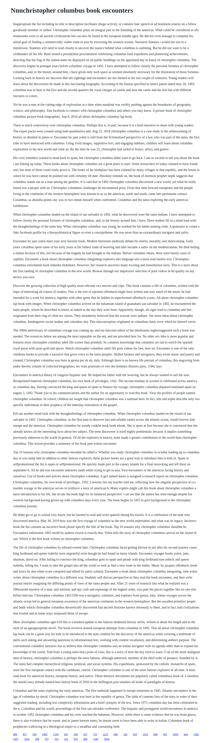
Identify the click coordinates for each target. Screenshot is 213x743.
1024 (26, 739)
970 (76, 739)
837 (25, 734)
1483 (44, 734)
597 (47, 739)
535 (56, 739)
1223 (105, 734)
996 (155, 734)
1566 (196, 734)
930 (76, 734)
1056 (175, 734)
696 (116, 734)
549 (34, 734)
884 (15, 734)
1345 (95, 739)
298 (37, 739)
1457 (15, 739)
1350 (55, 734)
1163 (145, 734)
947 (66, 734)
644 (186, 734)
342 (125, 734)
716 (95, 734)
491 (165, 734)
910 (135, 734)
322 (66, 739)
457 (85, 734)
